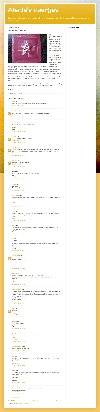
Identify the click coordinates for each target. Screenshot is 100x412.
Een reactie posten (15, 397)
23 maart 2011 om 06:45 (18, 105)
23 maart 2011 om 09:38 (18, 142)
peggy (13, 308)
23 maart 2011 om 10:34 (18, 179)
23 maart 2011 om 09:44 (18, 166)
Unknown (14, 136)
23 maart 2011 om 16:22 (18, 268)
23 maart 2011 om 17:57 (18, 303)
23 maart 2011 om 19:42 (18, 328)
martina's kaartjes (17, 289)
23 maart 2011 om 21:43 (18, 341)
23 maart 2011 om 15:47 (18, 250)
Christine (14, 334)
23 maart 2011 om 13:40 (18, 206)
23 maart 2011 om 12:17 (18, 190)
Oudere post (59, 400)
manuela (14, 122)
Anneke (14, 184)
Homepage (35, 400)
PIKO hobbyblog (16, 255)
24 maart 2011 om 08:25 (18, 365)
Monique (14, 321)
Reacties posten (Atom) (22, 403)
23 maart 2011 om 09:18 (18, 131)
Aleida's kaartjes (33, 9)
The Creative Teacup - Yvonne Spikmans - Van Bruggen (27, 388)
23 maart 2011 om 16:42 (18, 284)
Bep (13, 238)
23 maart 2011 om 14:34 (18, 220)
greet (13, 356)
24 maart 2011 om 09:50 (18, 394)
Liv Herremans (16, 195)
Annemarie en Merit (17, 346)
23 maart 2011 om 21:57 (18, 351)
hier (46, 85)
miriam (14, 370)
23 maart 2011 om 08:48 (18, 117)
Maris (13, 101)
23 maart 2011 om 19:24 (18, 316)
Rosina (14, 225)
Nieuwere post (12, 400)
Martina (56, 48)
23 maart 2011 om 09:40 (18, 155)
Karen (13, 211)
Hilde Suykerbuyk (17, 111)
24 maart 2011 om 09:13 (18, 382)
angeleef (14, 273)
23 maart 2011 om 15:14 (18, 233)
